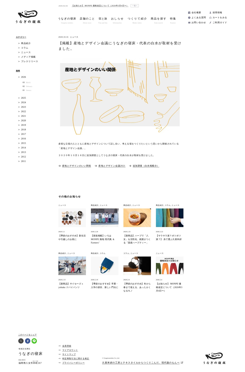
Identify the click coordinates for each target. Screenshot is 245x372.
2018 (23, 129)
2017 (23, 134)
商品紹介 (26, 43)
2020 (23, 120)
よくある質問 (199, 17)
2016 (23, 138)
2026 (23, 77)
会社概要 (196, 12)
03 (26, 82)
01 (27, 90)
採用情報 (217, 12)
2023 (23, 107)
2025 (23, 98)
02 (27, 86)
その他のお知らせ (69, 196)
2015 (23, 143)
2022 (23, 111)
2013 (23, 152)
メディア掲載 (28, 57)
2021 (23, 116)
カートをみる (220, 17)
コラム (24, 48)
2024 (23, 102)
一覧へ (135, 6)
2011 (23, 161)
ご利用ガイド (220, 22)
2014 (23, 148)
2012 (23, 157)
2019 (23, 125)
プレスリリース (29, 61)
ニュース (74, 37)
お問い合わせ (199, 22)
